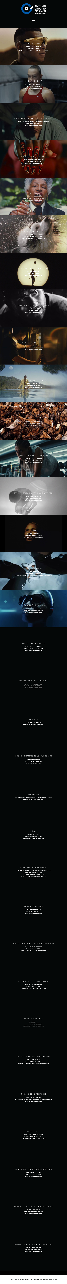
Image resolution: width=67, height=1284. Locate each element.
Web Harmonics (52, 1279)
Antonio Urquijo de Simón (22, 1279)
